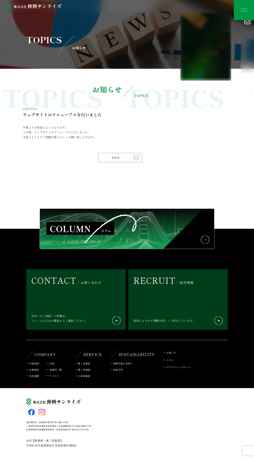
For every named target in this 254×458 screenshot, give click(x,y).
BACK (116, 165)
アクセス (54, 376)
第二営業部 (84, 369)
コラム (170, 360)
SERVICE (92, 354)
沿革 (51, 363)
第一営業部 (84, 363)
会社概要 (34, 376)
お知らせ (171, 352)
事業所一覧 (55, 369)
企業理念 (34, 369)
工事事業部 (84, 376)
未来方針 (118, 369)
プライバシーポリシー (178, 367)
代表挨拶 (34, 363)
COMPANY (45, 354)
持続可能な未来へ (123, 363)
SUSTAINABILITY (137, 354)
